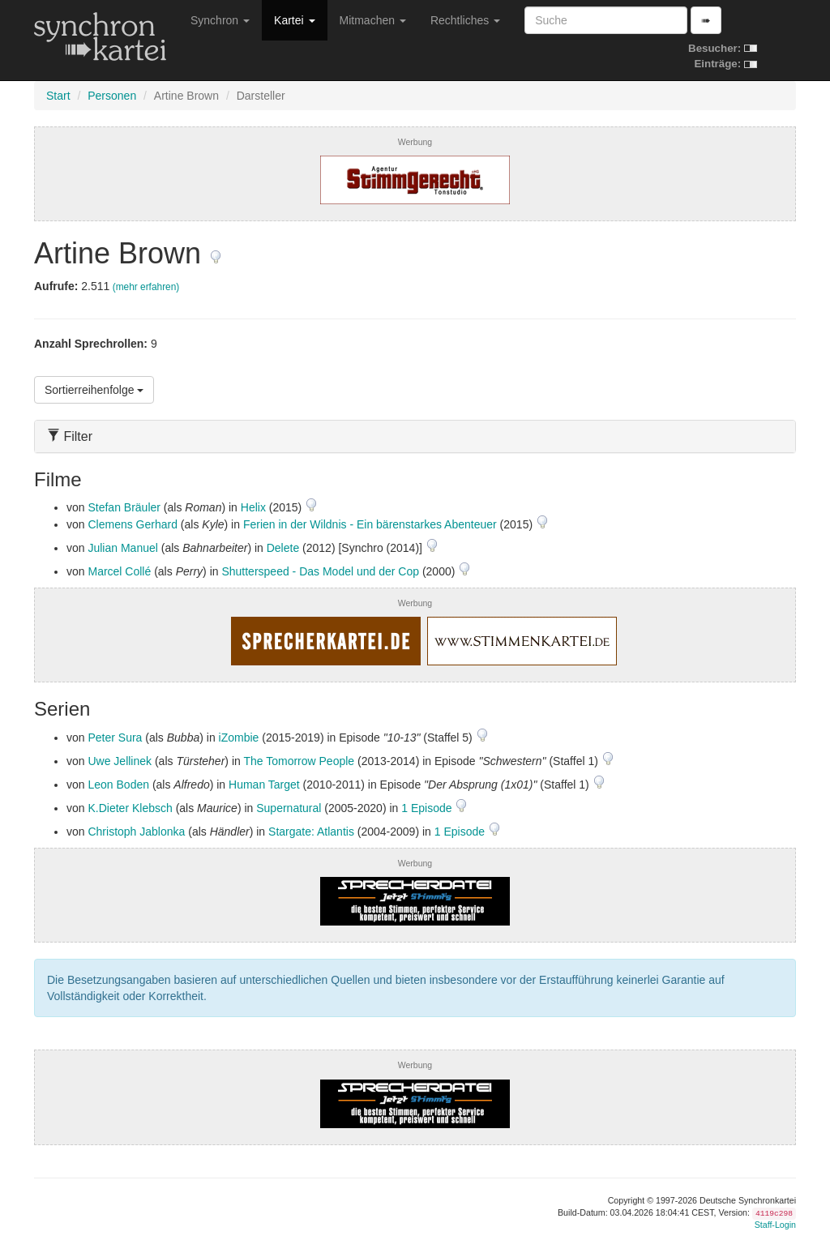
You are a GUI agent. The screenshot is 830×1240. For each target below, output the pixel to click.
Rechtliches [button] (465, 20)
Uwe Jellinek (120, 761)
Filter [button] (69, 436)
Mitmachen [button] (373, 20)
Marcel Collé (119, 571)
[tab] (415, 436)
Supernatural (288, 808)
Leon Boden (118, 784)
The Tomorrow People (298, 761)
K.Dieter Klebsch (130, 808)
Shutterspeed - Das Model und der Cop (320, 571)
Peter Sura (115, 737)
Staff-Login (775, 1224)
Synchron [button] (220, 20)
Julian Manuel (122, 547)
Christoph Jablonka (136, 831)
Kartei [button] (294, 20)
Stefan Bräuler (124, 507)
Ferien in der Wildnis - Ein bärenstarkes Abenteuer (370, 524)
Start (58, 95)
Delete (283, 547)
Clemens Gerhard (133, 524)
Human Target (264, 784)
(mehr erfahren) (146, 287)
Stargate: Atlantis (311, 831)
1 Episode (428, 808)
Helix (253, 507)
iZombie (239, 737)
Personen (112, 95)
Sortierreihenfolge (94, 389)
